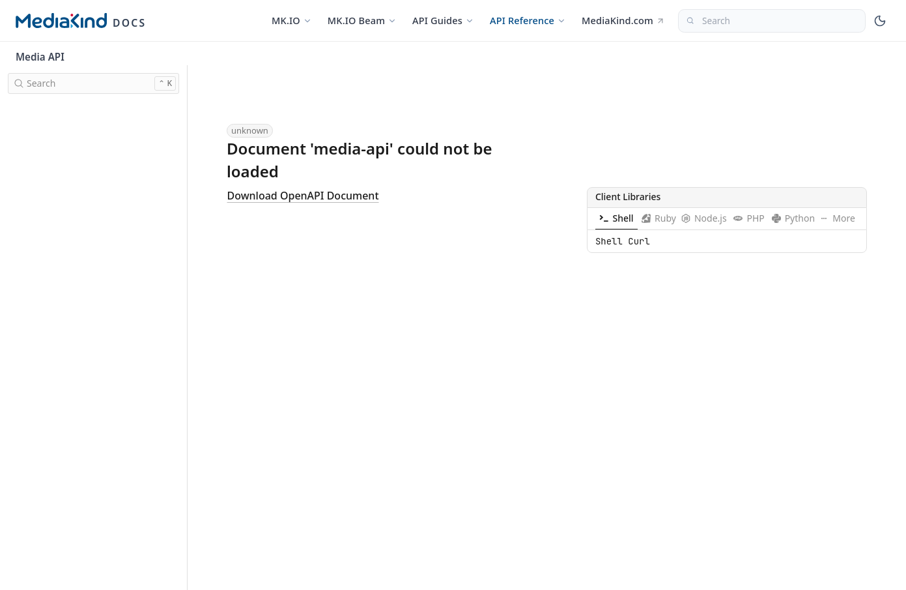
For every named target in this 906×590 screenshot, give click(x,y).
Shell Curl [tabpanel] (622, 240)
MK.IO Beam (362, 20)
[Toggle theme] (880, 20)
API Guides (443, 20)
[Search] (772, 21)
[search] (93, 83)
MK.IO (292, 20)
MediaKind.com (623, 20)
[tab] (616, 218)
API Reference (528, 20)
